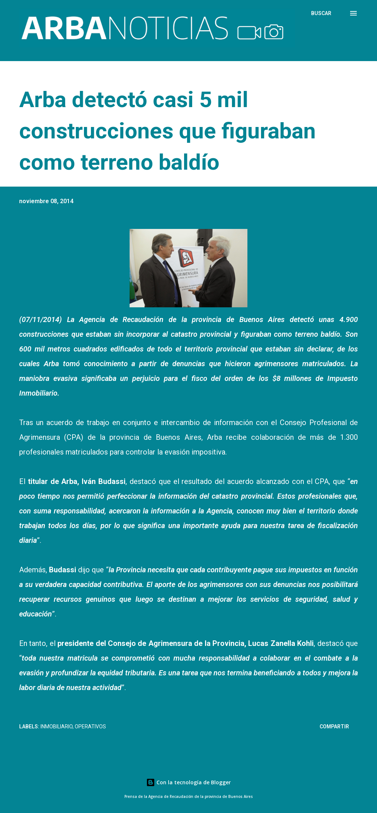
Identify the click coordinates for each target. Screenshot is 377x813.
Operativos (90, 726)
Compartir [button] (334, 726)
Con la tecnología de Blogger (188, 782)
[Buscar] (321, 13)
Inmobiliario (56, 726)
